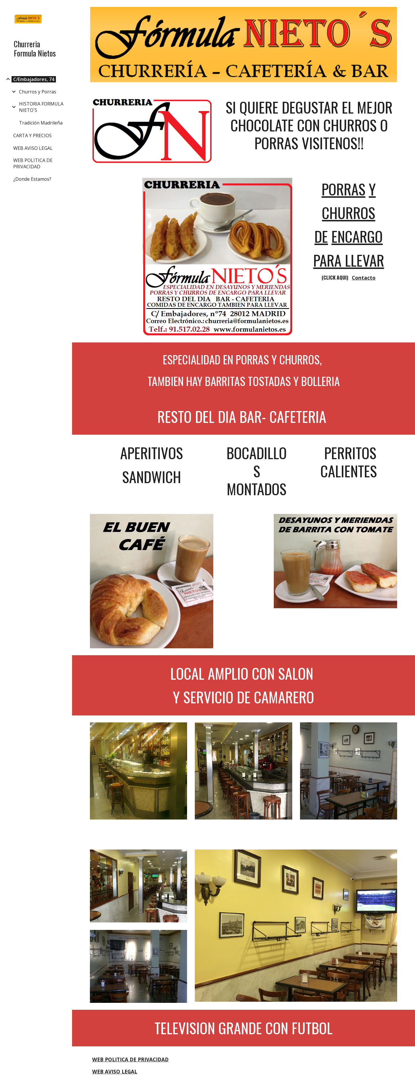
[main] (309, 125)
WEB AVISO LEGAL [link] (33, 148)
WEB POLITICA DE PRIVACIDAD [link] (32, 163)
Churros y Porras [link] (37, 91)
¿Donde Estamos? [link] (32, 179)
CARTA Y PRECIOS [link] (32, 135)
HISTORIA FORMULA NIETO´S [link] (41, 107)
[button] (408, 8)
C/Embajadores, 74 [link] (33, 79)
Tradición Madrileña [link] (41, 123)
